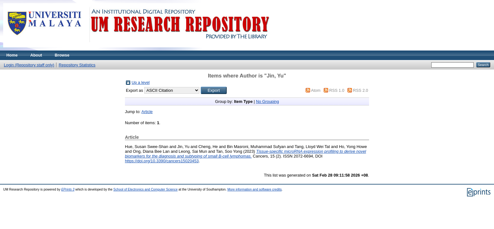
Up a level (141, 82)
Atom (316, 90)
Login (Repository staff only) (29, 65)
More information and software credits (254, 189)
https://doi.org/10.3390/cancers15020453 (162, 160)
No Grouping (267, 101)
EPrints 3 (68, 189)
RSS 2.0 (360, 90)
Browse (62, 55)
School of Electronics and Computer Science (146, 189)
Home (12, 55)
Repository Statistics (77, 65)
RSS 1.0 (336, 90)
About (36, 55)
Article (147, 111)
